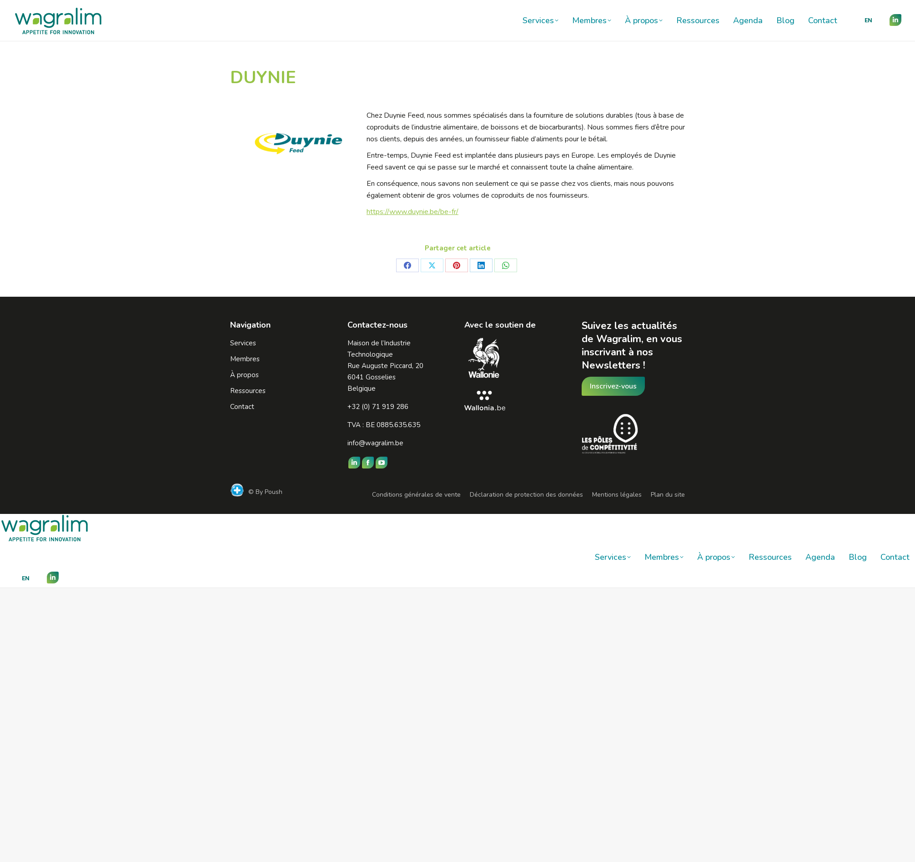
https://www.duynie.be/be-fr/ (412, 212)
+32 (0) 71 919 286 (377, 406)
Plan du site (668, 494)
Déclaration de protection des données (526, 494)
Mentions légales (617, 494)
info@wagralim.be (375, 443)
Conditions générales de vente (416, 494)
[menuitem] (868, 20)
